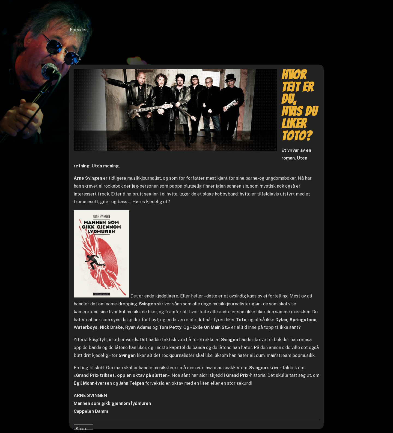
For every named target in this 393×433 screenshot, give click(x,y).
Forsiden (79, 29)
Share (81, 427)
